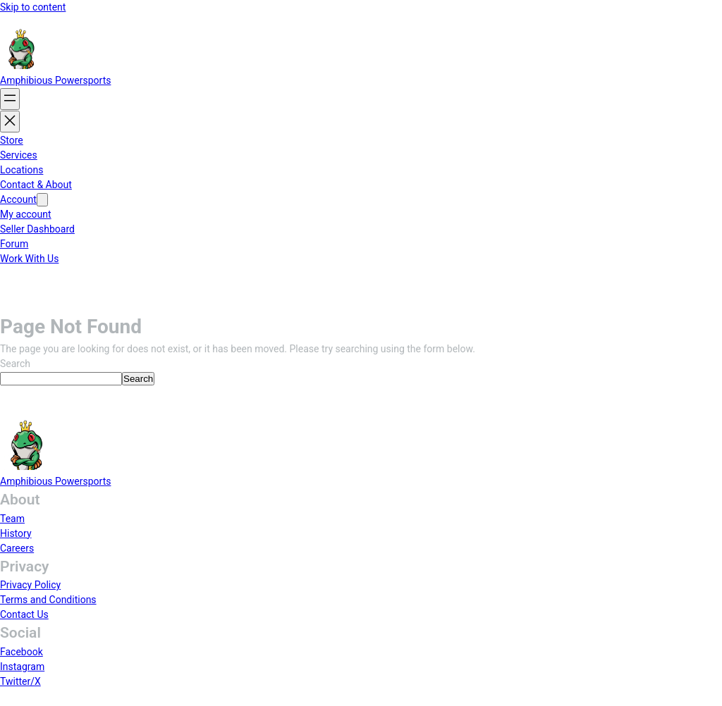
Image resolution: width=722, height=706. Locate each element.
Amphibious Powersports (55, 80)
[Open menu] (10, 99)
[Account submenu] (42, 199)
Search (15, 363)
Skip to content (33, 7)
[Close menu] (10, 121)
